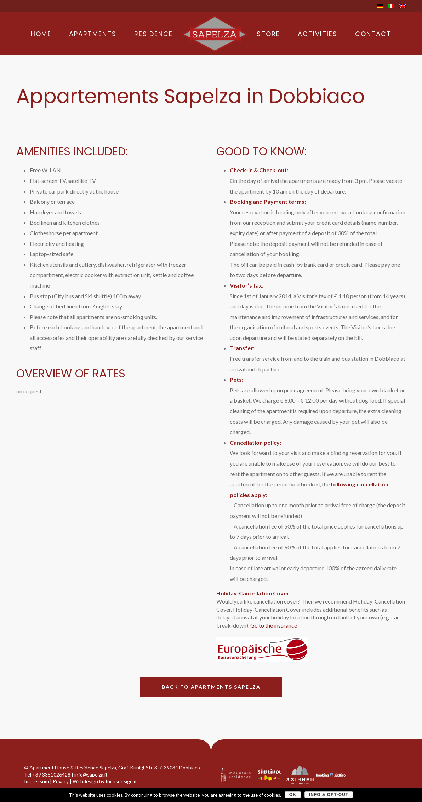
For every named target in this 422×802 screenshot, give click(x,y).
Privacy (61, 781)
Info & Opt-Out (328, 794)
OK (292, 794)
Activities (317, 34)
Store (268, 34)
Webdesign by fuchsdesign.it (105, 781)
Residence (153, 34)
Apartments (92, 34)
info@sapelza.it (91, 775)
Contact (373, 34)
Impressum (36, 781)
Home (41, 34)
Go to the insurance (273, 625)
